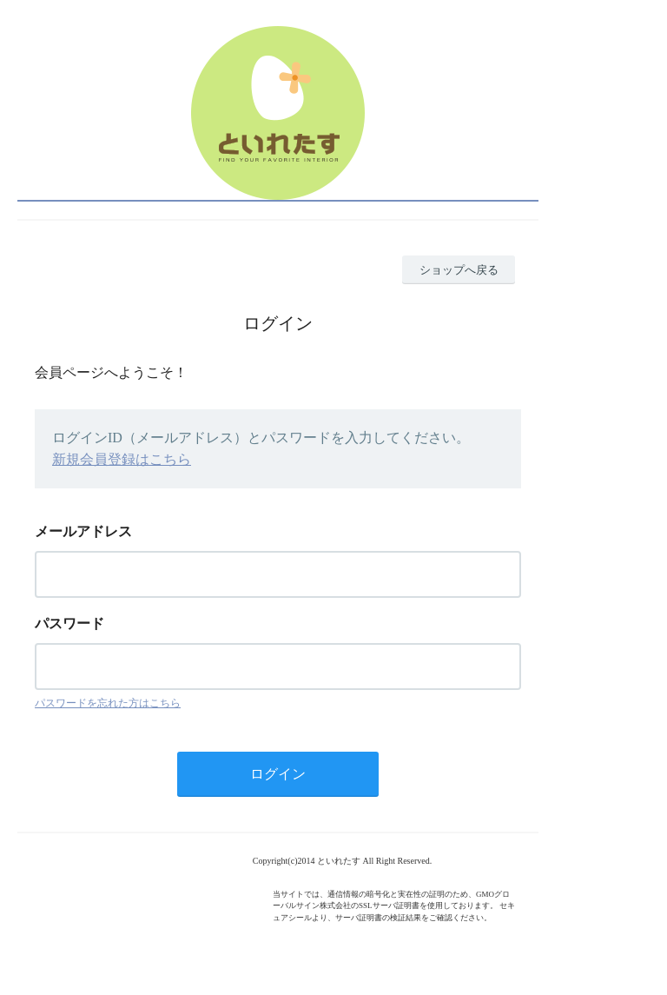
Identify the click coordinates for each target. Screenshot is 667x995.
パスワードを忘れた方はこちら (108, 703)
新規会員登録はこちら (121, 459)
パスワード (69, 623)
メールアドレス (83, 531)
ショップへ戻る (459, 269)
